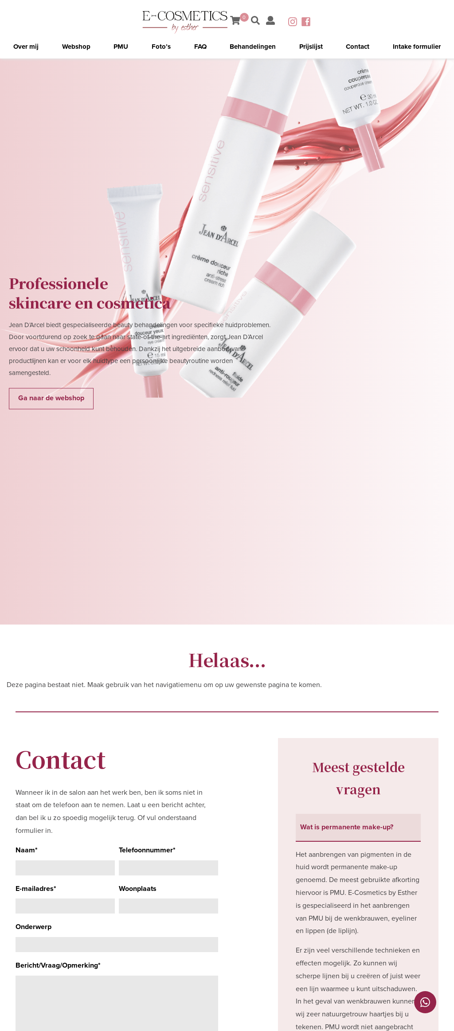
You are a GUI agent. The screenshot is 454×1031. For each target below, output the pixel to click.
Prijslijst (311, 47)
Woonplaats (138, 888)
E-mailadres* (36, 888)
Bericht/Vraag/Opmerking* (58, 965)
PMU (121, 47)
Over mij (26, 47)
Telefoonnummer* (147, 850)
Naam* (27, 850)
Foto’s (161, 47)
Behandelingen (253, 47)
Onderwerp (33, 926)
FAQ (200, 47)
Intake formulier (417, 47)
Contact (357, 47)
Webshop (76, 47)
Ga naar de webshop (51, 398)
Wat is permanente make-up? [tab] (346, 827)
